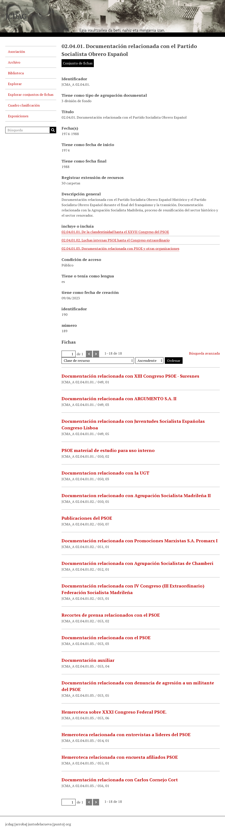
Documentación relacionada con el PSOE (106, 638)
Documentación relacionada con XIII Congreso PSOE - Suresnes (130, 376)
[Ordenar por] (98, 360)
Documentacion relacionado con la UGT (105, 473)
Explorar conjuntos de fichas (30, 94)
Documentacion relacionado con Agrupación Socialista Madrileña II (136, 495)
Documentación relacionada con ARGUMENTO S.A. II (119, 399)
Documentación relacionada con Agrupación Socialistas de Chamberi (137, 563)
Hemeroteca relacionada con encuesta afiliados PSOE (120, 757)
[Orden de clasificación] (149, 360)
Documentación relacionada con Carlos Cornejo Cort (120, 780)
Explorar (15, 83)
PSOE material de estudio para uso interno (108, 450)
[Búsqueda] (30, 130)
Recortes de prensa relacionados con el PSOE (111, 615)
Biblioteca (16, 73)
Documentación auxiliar (88, 660)
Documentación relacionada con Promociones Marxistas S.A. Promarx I (140, 541)
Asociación (16, 51)
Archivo (14, 62)
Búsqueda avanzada (204, 353)
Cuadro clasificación (24, 105)
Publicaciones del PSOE (87, 518)
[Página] (69, 354)
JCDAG (16, 16)
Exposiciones (18, 116)
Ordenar (173, 360)
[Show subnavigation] (51, 62)
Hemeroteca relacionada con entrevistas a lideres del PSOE (126, 734)
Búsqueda (53, 130)
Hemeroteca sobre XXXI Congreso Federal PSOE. (114, 712)
